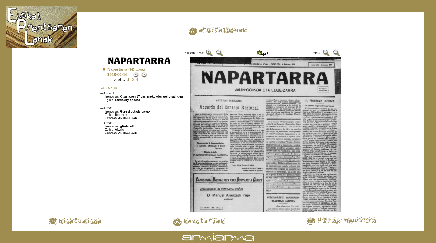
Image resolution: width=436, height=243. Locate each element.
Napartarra (126, 69)
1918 (111, 74)
